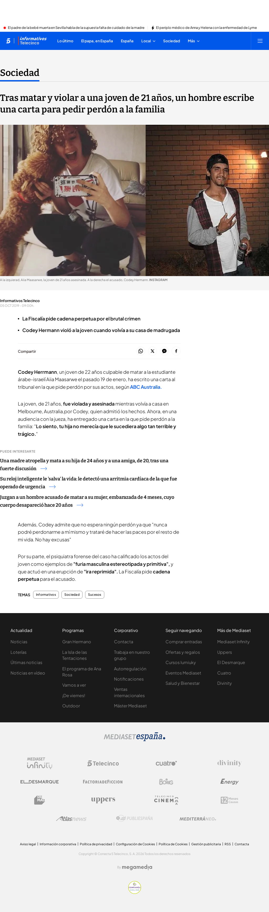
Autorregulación (130, 668)
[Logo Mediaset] (134, 740)
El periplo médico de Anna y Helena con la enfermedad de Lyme (206, 28)
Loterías (19, 652)
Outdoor (71, 705)
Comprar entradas (183, 641)
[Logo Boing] (166, 781)
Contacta (123, 641)
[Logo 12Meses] (229, 800)
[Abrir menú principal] (260, 40)
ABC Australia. (146, 387)
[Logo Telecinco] (103, 763)
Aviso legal (28, 844)
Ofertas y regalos (182, 652)
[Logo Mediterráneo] (197, 818)
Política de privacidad (96, 844)
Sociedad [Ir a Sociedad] (19, 72)
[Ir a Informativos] (32, 40)
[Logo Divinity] (230, 763)
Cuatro (224, 673)
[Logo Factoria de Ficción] (103, 781)
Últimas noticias (26, 662)
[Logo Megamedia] (137, 867)
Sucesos (94, 594)
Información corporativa (58, 844)
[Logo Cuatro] (166, 763)
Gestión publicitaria (206, 844)
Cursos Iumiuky (180, 662)
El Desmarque (231, 662)
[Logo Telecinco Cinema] (166, 800)
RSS (228, 844)
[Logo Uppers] (103, 800)
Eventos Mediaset (183, 673)
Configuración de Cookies (135, 844)
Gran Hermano (76, 641)
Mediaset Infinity (233, 641)
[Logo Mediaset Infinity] (39, 763)
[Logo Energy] (229, 781)
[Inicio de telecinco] (8, 40)
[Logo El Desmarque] (39, 782)
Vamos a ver (74, 685)
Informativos (46, 594)
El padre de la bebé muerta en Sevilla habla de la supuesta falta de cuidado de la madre (76, 28)
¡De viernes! (73, 695)
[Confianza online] (134, 892)
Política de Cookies (173, 844)
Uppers (224, 652)
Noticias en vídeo (28, 673)
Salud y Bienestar (182, 683)
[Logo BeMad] (39, 800)
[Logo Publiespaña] (134, 818)
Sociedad (72, 594)
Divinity (224, 683)
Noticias (19, 641)
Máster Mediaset (130, 705)
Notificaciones (129, 679)
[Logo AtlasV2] (71, 818)
